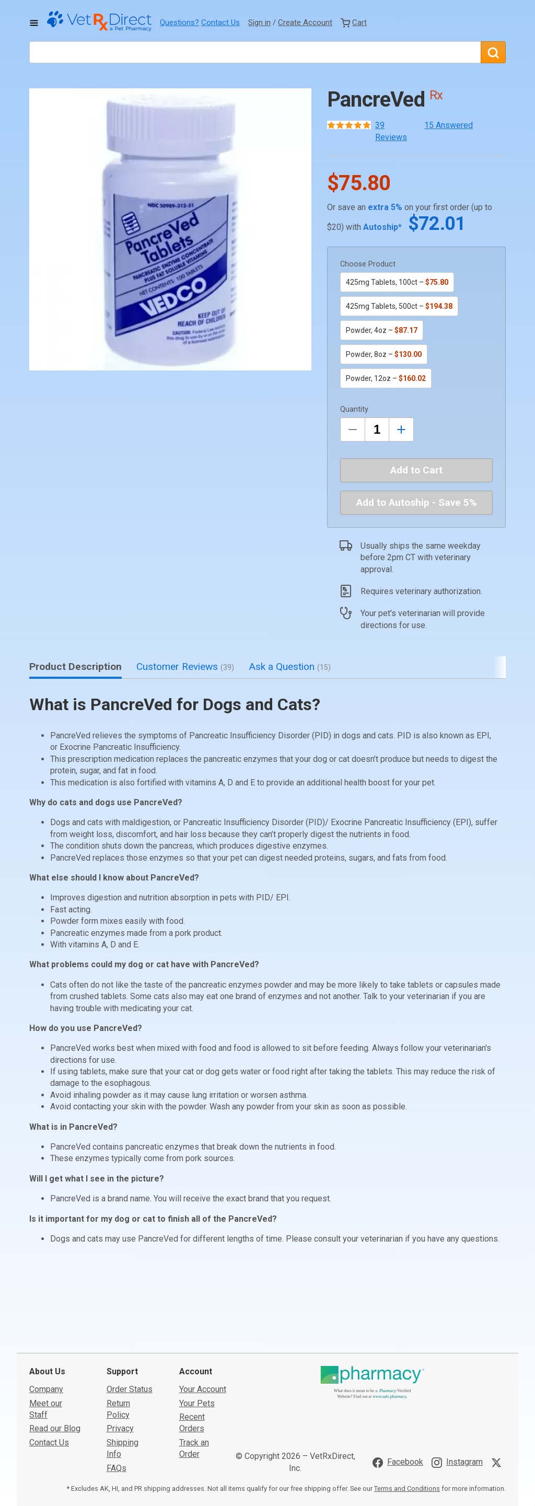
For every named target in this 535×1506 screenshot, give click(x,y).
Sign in (259, 22)
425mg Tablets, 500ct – (399, 306)
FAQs (116, 1389)
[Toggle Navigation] (34, 23)
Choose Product (368, 264)
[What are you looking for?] (255, 52)
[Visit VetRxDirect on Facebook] (398, 1384)
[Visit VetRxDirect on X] (498, 1384)
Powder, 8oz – (384, 354)
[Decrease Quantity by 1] (353, 429)
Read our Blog (54, 1350)
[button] (170, 229)
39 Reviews (391, 131)
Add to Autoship (416, 502)
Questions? (179, 22)
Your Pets (197, 1324)
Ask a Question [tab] (290, 667)
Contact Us (220, 22)
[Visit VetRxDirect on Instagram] (457, 1384)
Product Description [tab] (75, 667)
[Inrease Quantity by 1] (401, 429)
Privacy (120, 1350)
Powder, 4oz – (381, 330)
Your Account (202, 1311)
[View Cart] (353, 22)
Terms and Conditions (407, 1410)
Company (46, 1311)
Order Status (130, 1311)
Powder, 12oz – (386, 378)
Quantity (354, 409)
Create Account (305, 22)
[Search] (493, 52)
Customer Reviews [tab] (185, 667)
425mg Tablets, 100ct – (397, 282)
